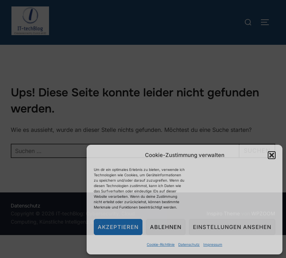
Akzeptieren (118, 227)
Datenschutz (189, 244)
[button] (271, 155)
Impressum (212, 244)
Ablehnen (165, 227)
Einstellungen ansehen (232, 227)
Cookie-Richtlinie (161, 244)
